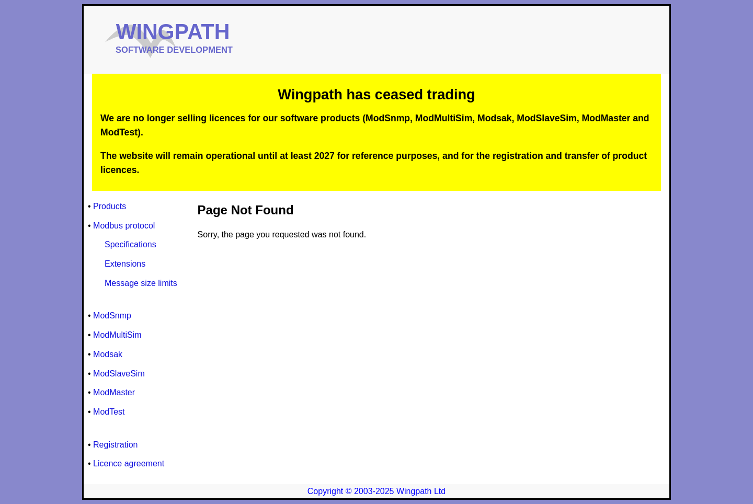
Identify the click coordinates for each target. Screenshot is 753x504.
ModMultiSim (117, 334)
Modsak (107, 354)
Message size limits (141, 283)
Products (109, 206)
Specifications (130, 244)
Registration (115, 444)
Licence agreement (128, 463)
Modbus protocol (124, 225)
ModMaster (114, 392)
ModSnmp (112, 315)
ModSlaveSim (119, 373)
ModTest (108, 411)
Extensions (125, 263)
